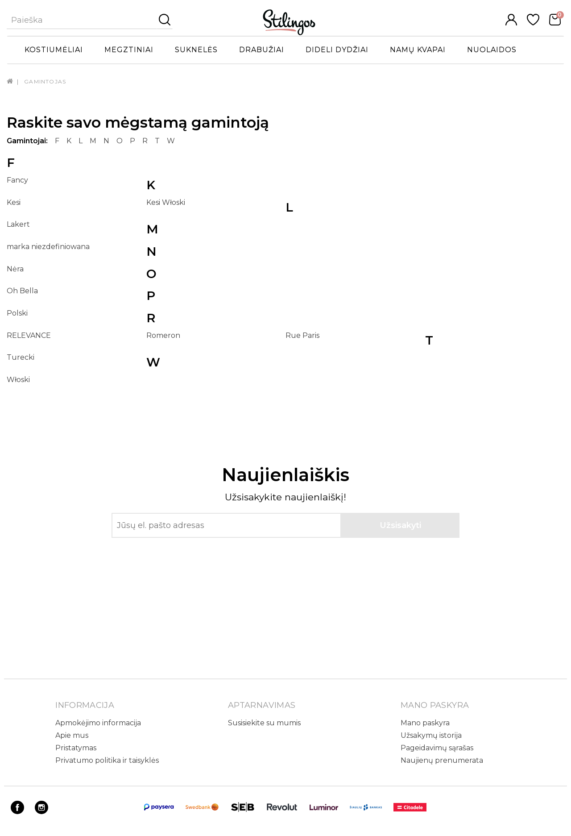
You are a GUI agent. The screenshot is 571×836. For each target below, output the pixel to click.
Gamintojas (45, 81)
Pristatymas (75, 748)
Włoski (18, 379)
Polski (17, 313)
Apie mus (71, 735)
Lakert (18, 224)
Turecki (20, 357)
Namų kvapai (418, 50)
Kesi (14, 202)
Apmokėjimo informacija (98, 723)
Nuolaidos (492, 50)
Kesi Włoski (165, 202)
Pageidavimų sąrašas (437, 748)
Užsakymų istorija (431, 735)
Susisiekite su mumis (264, 723)
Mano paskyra (425, 723)
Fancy (17, 180)
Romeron (163, 335)
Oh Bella (22, 291)
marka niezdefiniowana (48, 246)
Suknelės (196, 50)
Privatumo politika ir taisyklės (107, 760)
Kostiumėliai (54, 50)
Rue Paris (302, 335)
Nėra (15, 269)
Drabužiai (261, 50)
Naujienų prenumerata (442, 760)
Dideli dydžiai (337, 50)
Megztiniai (128, 50)
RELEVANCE (29, 335)
